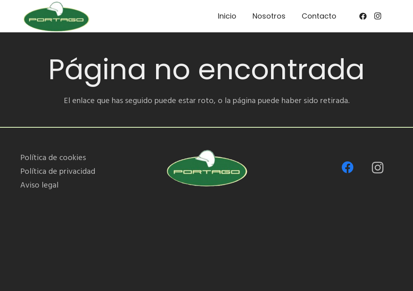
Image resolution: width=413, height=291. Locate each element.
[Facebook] (363, 16)
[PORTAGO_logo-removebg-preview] (56, 16)
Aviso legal (39, 185)
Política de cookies (53, 157)
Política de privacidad (57, 171)
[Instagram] (377, 16)
